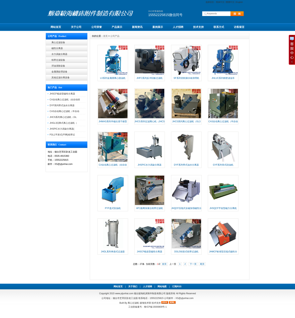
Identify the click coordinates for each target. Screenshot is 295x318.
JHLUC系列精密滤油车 (223, 78)
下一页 (193, 264)
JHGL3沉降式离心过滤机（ (63, 123)
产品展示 (117, 26)
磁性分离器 (57, 48)
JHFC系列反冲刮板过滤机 (150, 78)
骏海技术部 (145, 303)
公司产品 (114, 36)
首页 (105, 36)
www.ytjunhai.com (124, 293)
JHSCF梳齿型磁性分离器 (62, 93)
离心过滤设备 (58, 42)
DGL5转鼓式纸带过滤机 (186, 251)
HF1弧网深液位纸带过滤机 (149, 208)
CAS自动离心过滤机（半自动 (64, 111)
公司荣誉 (96, 26)
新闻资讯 (137, 26)
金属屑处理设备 (59, 71)
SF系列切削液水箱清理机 (186, 78)
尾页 (202, 264)
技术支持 (198, 26)
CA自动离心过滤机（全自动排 (65, 99)
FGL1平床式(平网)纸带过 (62, 134)
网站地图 (162, 286)
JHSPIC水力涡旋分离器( (62, 129)
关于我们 (132, 286)
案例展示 (157, 26)
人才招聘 (178, 26)
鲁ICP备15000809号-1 (155, 307)
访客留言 (239, 26)
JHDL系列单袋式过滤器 (113, 251)
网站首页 (56, 26)
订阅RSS (176, 286)
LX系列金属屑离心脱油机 (113, 78)
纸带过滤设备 (58, 60)
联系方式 (219, 26)
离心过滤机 (133, 303)
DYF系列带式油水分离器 (62, 105)
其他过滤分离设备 (60, 77)
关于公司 (76, 26)
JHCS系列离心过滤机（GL (63, 117)
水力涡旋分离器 (59, 54)
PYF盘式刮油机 (113, 208)
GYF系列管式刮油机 (223, 165)
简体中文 (220, 2)
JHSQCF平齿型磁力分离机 (223, 208)
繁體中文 (230, 2)
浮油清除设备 (58, 66)
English (239, 2)
